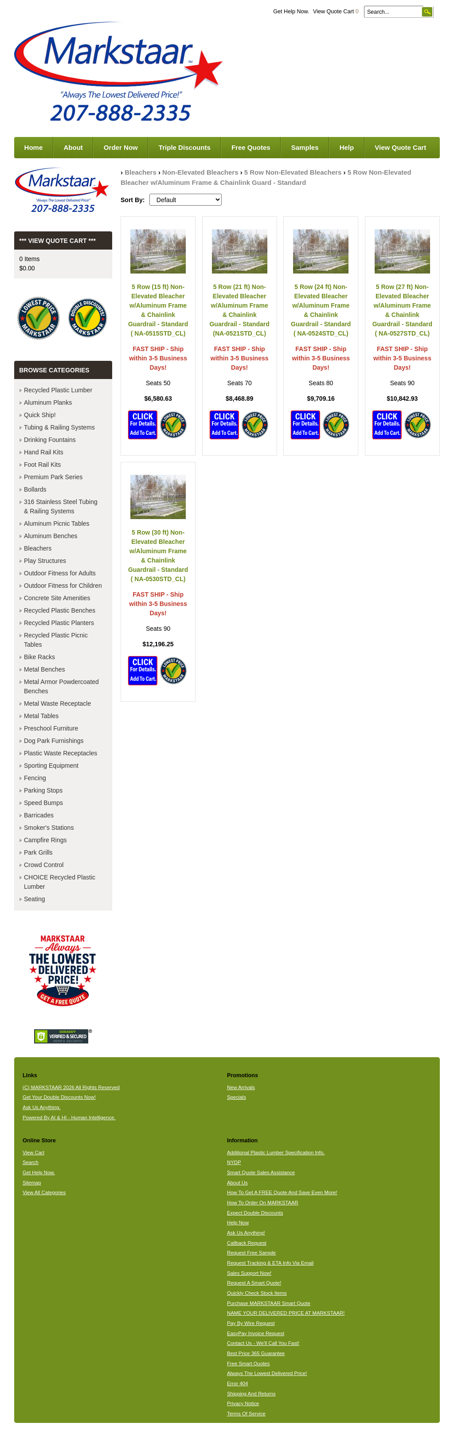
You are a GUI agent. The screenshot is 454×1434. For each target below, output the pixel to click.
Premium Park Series (53, 477)
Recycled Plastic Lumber (58, 390)
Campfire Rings (45, 840)
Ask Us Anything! (246, 1232)
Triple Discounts (185, 147)
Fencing (35, 777)
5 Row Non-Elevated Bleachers (293, 172)
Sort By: (133, 199)
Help (347, 147)
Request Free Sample (251, 1252)
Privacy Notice (243, 1403)
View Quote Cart (336, 11)
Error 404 (237, 1383)
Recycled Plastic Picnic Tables (56, 640)
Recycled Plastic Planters (59, 622)
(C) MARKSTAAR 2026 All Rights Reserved (71, 1087)
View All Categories (44, 1192)
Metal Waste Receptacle (57, 703)
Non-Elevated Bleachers (200, 172)
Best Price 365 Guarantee (256, 1353)
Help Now (238, 1222)
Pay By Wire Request (251, 1323)
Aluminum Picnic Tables (57, 523)
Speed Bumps (43, 802)
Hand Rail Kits (43, 452)
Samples (305, 147)
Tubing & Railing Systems (59, 427)
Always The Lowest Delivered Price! (267, 1373)
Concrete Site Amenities (57, 598)
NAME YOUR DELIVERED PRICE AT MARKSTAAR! (285, 1313)
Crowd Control (43, 864)
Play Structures (45, 560)
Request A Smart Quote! (254, 1283)
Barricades (39, 815)
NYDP (234, 1162)
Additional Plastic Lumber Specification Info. (276, 1152)
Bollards (35, 489)
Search (31, 1162)
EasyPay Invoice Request (255, 1333)
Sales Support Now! (249, 1273)
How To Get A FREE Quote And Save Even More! (282, 1192)
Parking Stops (43, 790)
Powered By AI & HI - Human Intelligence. (69, 1117)
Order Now (121, 147)
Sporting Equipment (51, 765)
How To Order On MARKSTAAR (262, 1202)
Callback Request (246, 1243)
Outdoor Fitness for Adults (60, 573)
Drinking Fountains (50, 439)
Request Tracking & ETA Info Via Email (270, 1263)
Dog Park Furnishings (54, 740)
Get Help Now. (291, 11)
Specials (236, 1097)
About (72, 147)
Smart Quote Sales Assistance (261, 1172)
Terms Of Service (246, 1413)
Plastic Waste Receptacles (60, 753)
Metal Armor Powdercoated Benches (61, 686)
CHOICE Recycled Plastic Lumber (59, 882)
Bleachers (141, 172)
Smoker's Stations (49, 827)
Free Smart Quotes (248, 1363)
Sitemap (32, 1182)
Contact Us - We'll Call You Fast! (263, 1343)
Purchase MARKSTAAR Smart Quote (268, 1303)
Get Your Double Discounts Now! (59, 1097)
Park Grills (38, 852)
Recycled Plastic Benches (59, 610)
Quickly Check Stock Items (257, 1293)
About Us (237, 1182)
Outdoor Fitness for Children (63, 585)
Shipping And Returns (251, 1393)
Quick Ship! (40, 414)
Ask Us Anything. (42, 1107)
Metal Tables (41, 715)
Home (33, 147)
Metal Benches (44, 669)
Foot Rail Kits (42, 464)
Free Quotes (250, 147)
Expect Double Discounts (255, 1212)
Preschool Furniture (51, 728)
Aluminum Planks (48, 402)
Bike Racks (39, 656)
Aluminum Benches (51, 535)
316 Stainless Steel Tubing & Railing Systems (61, 506)
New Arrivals (241, 1087)
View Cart (33, 1152)
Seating (34, 899)
